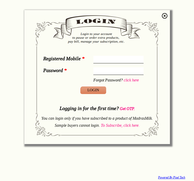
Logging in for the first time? (97, 108)
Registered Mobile (63, 58)
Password (55, 70)
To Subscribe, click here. (120, 125)
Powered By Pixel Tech (171, 177)
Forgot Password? (116, 80)
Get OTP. (127, 109)
